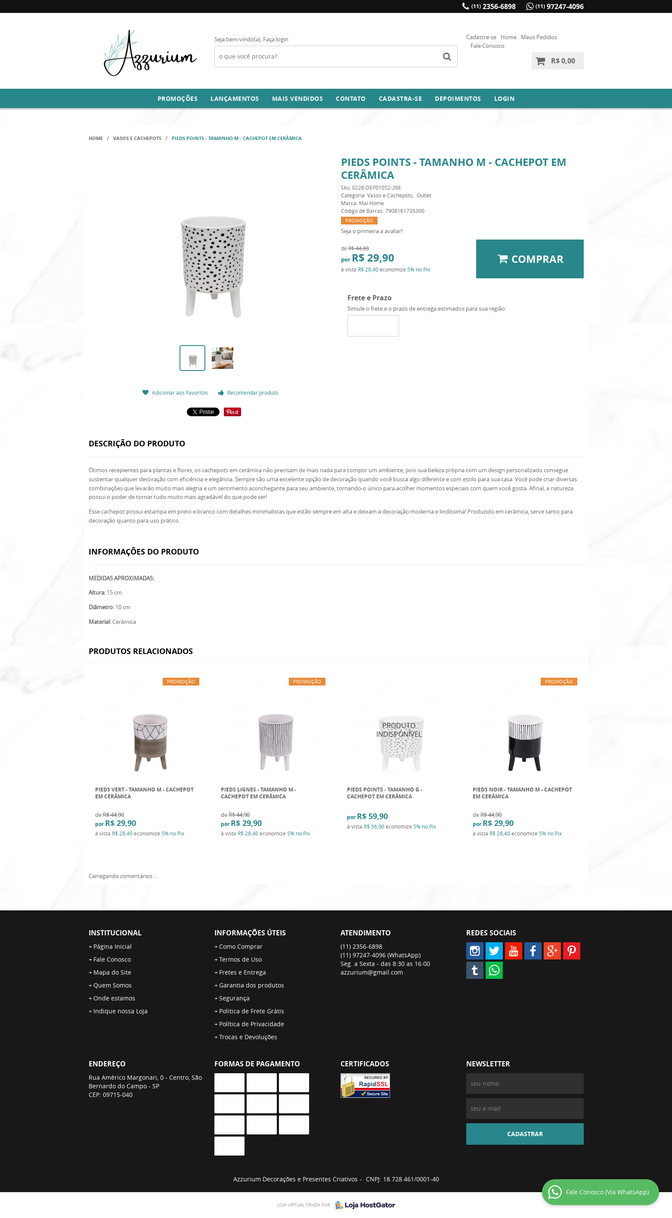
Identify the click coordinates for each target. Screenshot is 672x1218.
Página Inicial (112, 946)
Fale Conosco (488, 46)
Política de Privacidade (251, 1024)
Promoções (178, 98)
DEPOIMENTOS (458, 98)
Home (509, 37)
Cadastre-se (481, 37)
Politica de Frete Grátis (251, 1011)
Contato (351, 98)
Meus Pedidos (539, 37)
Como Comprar (241, 946)
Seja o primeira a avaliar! (372, 231)
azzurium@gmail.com (372, 972)
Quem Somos (112, 985)
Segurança (234, 998)
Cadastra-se (400, 98)
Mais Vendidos (297, 98)
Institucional (115, 933)
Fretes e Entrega (242, 972)
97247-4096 (560, 6)
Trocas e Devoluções (248, 1037)
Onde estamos (114, 998)
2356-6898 (493, 6)
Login (504, 98)
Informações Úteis (250, 933)
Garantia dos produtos (251, 985)
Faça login (275, 39)
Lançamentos (235, 98)
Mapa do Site (112, 972)
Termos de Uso (240, 959)
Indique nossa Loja (120, 1011)
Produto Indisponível (399, 730)
